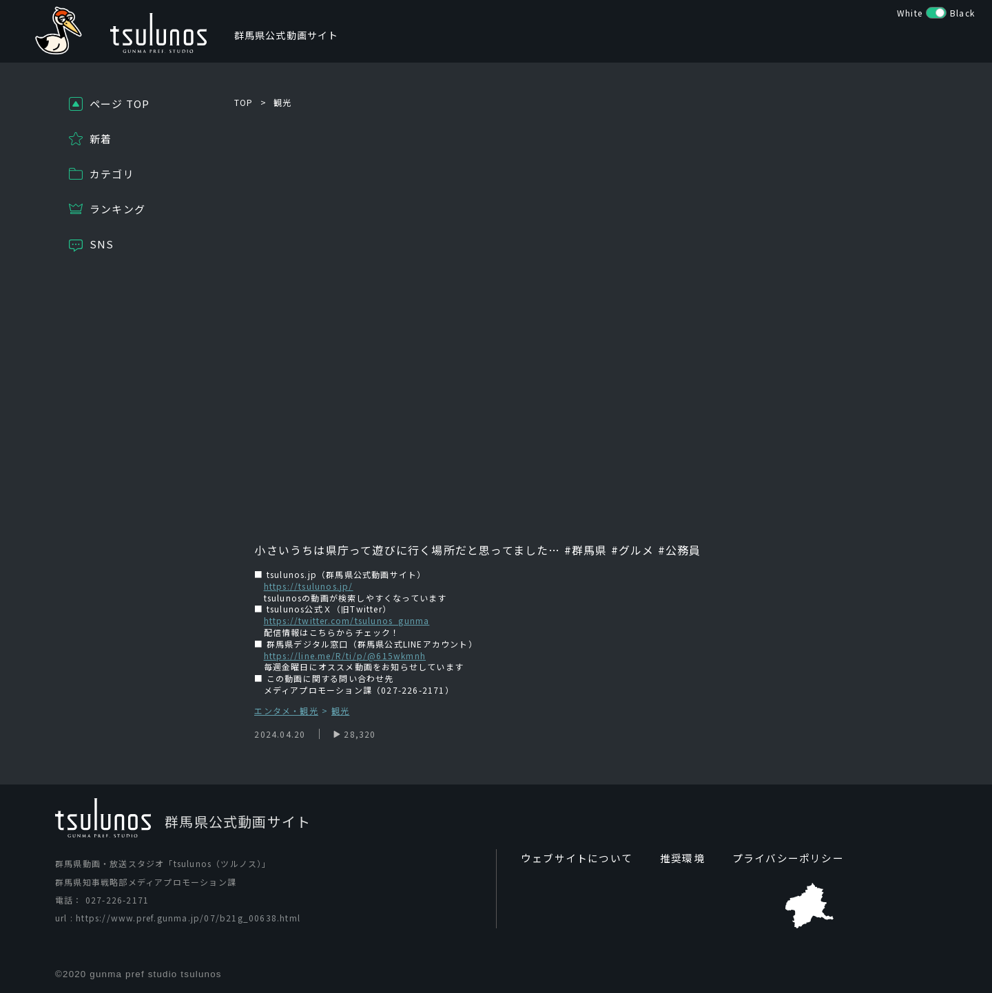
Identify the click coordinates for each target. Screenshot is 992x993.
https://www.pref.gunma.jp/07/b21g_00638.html (188, 918)
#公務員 (679, 550)
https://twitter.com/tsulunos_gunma (347, 620)
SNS (102, 244)
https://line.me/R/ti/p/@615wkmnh (345, 655)
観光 (282, 102)
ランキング (117, 209)
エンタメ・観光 (286, 711)
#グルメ (632, 550)
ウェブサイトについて (573, 858)
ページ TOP (119, 103)
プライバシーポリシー (775, 858)
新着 (101, 138)
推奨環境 (674, 858)
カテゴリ (112, 174)
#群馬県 (584, 550)
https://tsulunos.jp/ (308, 586)
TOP (244, 102)
